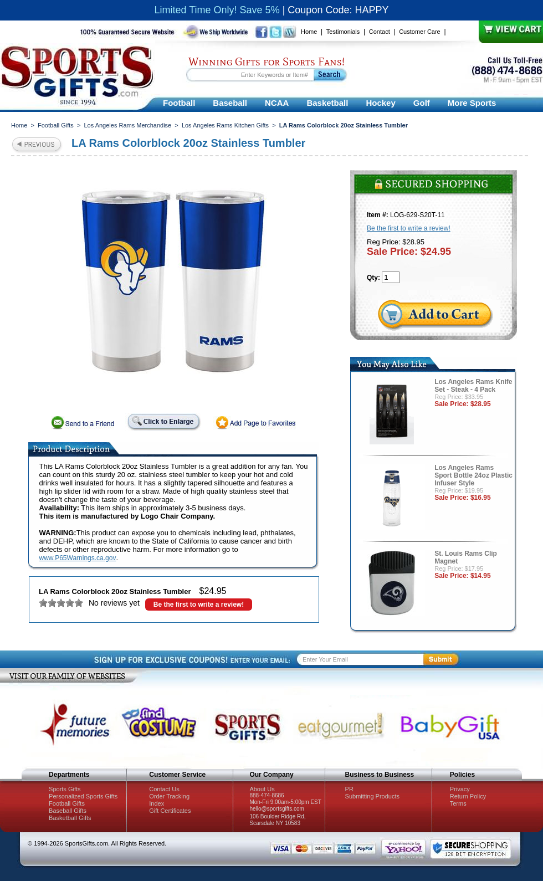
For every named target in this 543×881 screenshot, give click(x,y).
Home (309, 31)
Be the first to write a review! (198, 604)
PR (349, 789)
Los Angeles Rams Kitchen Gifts (225, 125)
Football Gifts (56, 125)
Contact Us (164, 789)
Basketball (327, 102)
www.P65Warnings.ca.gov (77, 558)
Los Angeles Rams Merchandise (127, 125)
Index (156, 803)
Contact (379, 31)
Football (179, 102)
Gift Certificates (170, 810)
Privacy (460, 789)
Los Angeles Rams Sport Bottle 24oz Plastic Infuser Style (473, 475)
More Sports (472, 102)
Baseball (230, 102)
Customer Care (419, 31)
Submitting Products (372, 796)
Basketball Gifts (70, 818)
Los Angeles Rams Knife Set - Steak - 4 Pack (473, 385)
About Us (261, 789)
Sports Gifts (64, 789)
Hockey (380, 102)
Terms (458, 803)
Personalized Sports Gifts (83, 796)
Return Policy (468, 796)
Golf (421, 102)
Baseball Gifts (67, 810)
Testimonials (343, 31)
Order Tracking (169, 796)
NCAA (277, 102)
